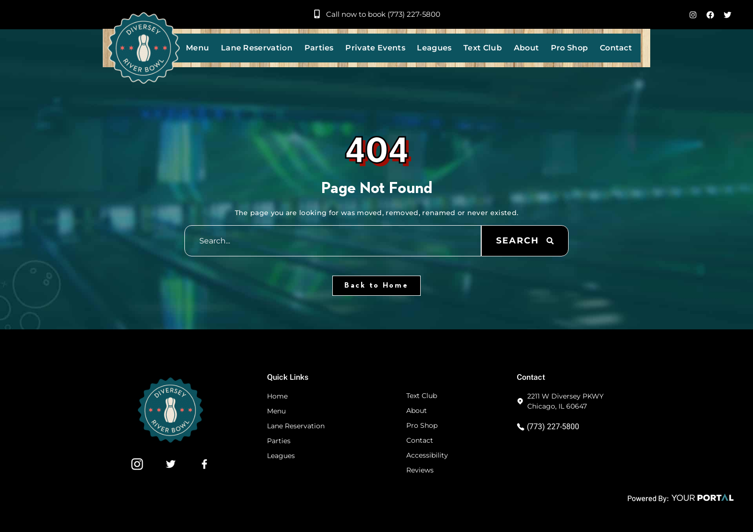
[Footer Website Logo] (170, 440)
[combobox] (332, 240)
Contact (616, 47)
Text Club (482, 47)
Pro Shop (569, 47)
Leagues (434, 47)
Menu (197, 47)
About (526, 47)
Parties (319, 47)
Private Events (375, 47)
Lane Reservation (256, 47)
